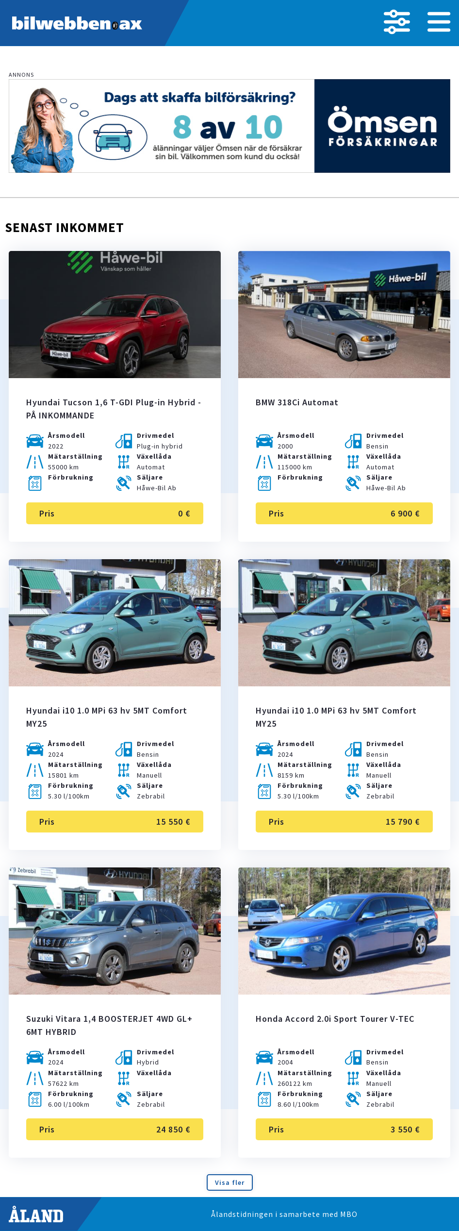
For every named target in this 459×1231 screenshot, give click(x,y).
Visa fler (230, 1182)
